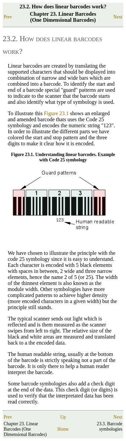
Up (63, 417)
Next (118, 16)
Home (63, 429)
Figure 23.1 (56, 113)
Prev (8, 16)
